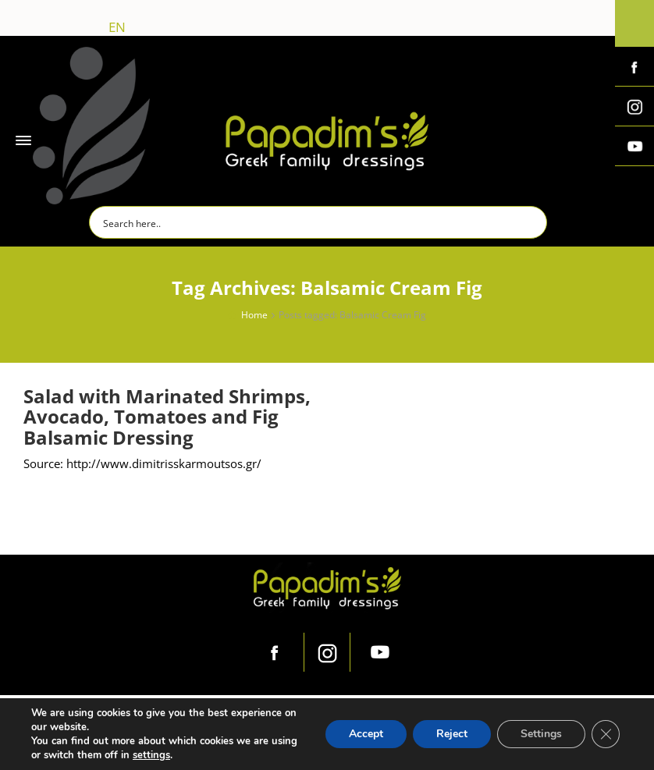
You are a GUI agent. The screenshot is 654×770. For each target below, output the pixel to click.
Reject (451, 733)
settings (151, 755)
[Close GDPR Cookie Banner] (606, 734)
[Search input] (319, 222)
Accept (366, 733)
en (117, 27)
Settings (541, 733)
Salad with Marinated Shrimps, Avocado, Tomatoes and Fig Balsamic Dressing (167, 416)
